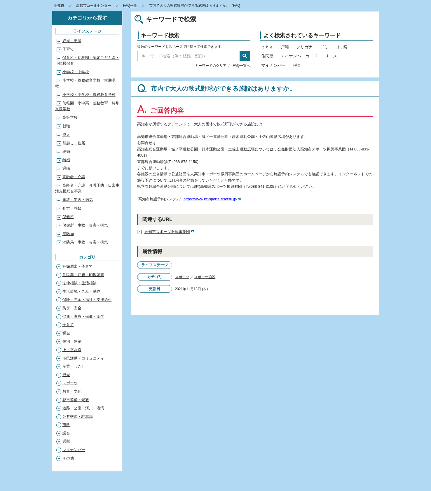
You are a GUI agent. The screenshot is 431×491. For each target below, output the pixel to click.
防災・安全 (71, 308)
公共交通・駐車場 (77, 416)
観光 (66, 375)
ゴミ (324, 47)
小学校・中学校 (75, 72)
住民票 (267, 56)
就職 (66, 126)
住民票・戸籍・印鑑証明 (83, 275)
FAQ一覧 (130, 5)
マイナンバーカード (299, 56)
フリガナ (304, 47)
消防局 (68, 234)
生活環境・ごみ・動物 (81, 291)
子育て (68, 49)
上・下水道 (71, 350)
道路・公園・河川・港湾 (83, 408)
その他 (68, 458)
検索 (245, 56)
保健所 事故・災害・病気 (85, 225)
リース (331, 56)
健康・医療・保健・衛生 (83, 316)
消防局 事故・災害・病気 (85, 242)
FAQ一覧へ (241, 66)
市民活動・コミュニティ (83, 358)
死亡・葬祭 (71, 208)
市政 (66, 424)
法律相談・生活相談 (79, 283)
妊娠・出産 (71, 40)
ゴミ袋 (341, 47)
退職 (66, 168)
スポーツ (182, 277)
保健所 (68, 217)
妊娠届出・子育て (77, 266)
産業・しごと (73, 366)
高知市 (59, 5)
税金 (297, 65)
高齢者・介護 (73, 177)
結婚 (66, 151)
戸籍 (285, 47)
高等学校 (70, 117)
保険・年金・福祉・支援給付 (87, 299)
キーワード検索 (160, 35)
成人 (66, 134)
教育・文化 (71, 391)
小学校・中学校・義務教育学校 (89, 94)
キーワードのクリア (210, 66)
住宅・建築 (71, 341)
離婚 (66, 160)
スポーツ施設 (204, 277)
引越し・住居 (73, 143)
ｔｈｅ (267, 47)
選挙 (66, 441)
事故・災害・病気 (77, 199)
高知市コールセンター (93, 5)
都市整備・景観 (75, 400)
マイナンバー (273, 65)
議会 (66, 433)
